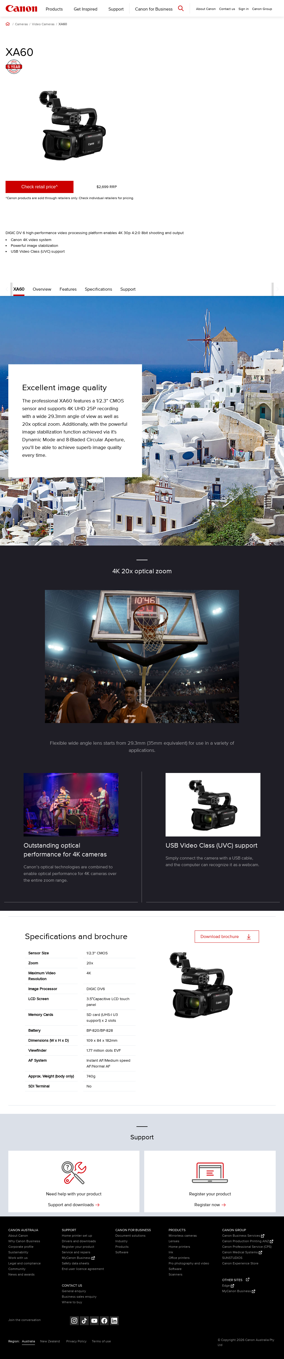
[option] (72, 126)
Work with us (18, 1258)
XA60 (63, 24)
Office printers (179, 1258)
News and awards (21, 1274)
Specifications (88, 289)
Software (121, 1252)
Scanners (175, 1274)
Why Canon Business (24, 1241)
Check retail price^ (39, 186)
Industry (121, 1241)
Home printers (179, 1247)
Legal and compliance (24, 1263)
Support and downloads (74, 1205)
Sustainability (18, 1252)
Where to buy (72, 1302)
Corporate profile (21, 1247)
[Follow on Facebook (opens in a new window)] (104, 1321)
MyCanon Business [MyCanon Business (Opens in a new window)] (78, 1258)
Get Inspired (85, 9)
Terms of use (101, 1341)
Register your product (78, 1247)
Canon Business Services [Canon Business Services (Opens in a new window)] (243, 1236)
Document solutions (130, 1236)
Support (116, 9)
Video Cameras (43, 24)
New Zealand (50, 1341)
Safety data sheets (75, 1263)
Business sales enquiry (79, 1297)
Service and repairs (76, 1252)
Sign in (244, 9)
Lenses (174, 1241)
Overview (31, 289)
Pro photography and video (189, 1263)
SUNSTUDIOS (232, 1258)
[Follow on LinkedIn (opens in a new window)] (114, 1321)
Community (17, 1269)
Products (54, 9)
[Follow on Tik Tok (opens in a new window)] (84, 1321)
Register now (210, 1205)
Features (57, 289)
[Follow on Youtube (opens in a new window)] (94, 1321)
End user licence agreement (83, 1269)
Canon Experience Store (240, 1263)
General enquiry (74, 1291)
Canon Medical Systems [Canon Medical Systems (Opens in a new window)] (242, 1252)
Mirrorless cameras (183, 1236)
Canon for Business (154, 9)
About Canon (18, 1236)
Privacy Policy (76, 1341)
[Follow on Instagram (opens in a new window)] (74, 1321)
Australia (28, 1341)
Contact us (227, 9)
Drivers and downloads (79, 1241)
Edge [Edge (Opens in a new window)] (228, 1286)
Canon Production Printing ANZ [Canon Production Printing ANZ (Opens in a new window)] (247, 1241)
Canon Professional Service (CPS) (247, 1247)
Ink (171, 1252)
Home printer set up (77, 1236)
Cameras (21, 24)
